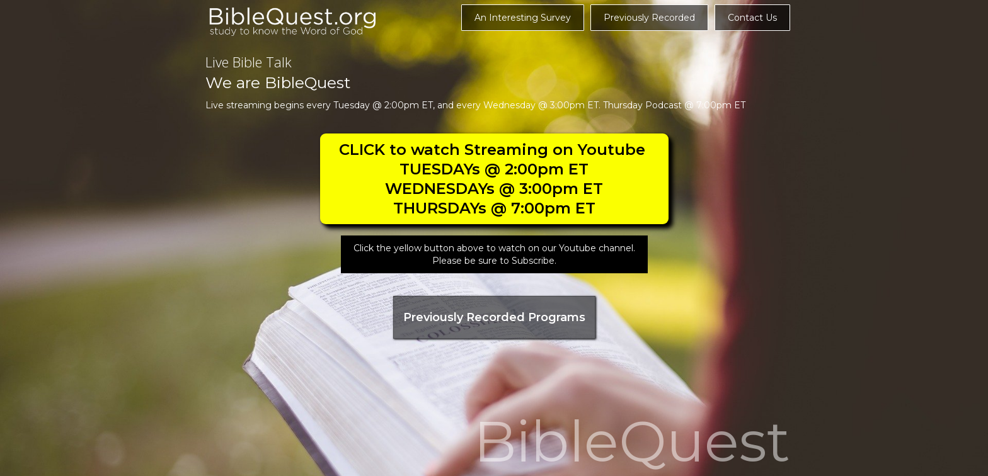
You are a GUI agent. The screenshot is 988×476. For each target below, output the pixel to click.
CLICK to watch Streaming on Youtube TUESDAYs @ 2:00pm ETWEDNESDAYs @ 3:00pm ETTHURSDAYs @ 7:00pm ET (494, 178)
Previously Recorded (649, 17)
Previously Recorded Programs (494, 317)
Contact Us (752, 17)
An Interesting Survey (522, 17)
